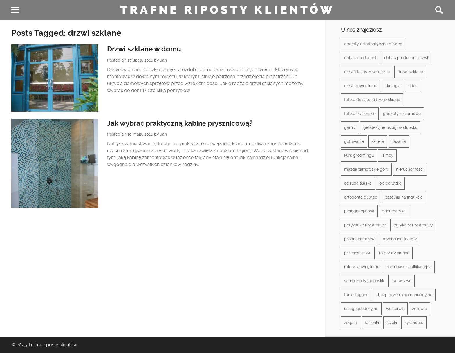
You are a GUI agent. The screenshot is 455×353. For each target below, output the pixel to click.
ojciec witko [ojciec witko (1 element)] (390, 183)
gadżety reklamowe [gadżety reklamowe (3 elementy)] (402, 113)
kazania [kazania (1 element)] (399, 141)
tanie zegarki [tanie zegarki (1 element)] (356, 294)
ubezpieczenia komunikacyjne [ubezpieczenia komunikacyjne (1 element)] (404, 294)
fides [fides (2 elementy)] (412, 85)
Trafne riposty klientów (227, 10)
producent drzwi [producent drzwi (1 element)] (359, 239)
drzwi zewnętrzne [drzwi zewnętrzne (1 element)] (360, 85)
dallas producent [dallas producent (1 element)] (360, 57)
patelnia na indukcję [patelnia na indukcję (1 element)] (404, 197)
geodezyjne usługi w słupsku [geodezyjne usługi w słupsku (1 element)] (390, 127)
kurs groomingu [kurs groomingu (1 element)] (359, 155)
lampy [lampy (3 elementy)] (387, 155)
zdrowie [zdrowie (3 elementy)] (419, 308)
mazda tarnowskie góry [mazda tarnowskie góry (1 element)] (366, 169)
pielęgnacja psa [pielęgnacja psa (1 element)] (359, 211)
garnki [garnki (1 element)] (350, 127)
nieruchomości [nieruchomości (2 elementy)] (410, 169)
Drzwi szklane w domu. (145, 49)
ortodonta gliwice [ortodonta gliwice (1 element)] (360, 197)
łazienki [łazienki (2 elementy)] (372, 322)
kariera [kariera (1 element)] (377, 141)
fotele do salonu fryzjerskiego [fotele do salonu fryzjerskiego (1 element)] (372, 99)
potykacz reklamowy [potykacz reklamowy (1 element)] (413, 225)
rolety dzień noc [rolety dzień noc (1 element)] (394, 253)
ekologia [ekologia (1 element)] (393, 85)
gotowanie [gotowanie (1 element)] (354, 141)
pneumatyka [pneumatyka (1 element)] (394, 211)
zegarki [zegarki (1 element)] (351, 322)
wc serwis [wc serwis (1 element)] (395, 308)
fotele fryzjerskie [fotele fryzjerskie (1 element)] (359, 113)
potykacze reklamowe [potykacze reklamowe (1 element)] (365, 225)
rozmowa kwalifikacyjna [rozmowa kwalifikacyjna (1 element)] (409, 266)
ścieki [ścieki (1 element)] (392, 322)
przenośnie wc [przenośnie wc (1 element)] (357, 253)
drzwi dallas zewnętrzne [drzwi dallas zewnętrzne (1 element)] (367, 71)
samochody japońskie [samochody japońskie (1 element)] (364, 280)
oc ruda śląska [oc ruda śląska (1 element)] (358, 183)
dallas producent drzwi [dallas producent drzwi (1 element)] (406, 57)
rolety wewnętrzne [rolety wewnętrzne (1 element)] (361, 266)
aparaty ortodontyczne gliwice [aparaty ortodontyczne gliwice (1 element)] (373, 44)
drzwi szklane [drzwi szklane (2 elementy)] (410, 71)
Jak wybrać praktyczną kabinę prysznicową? (180, 123)
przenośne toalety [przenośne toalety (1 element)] (400, 239)
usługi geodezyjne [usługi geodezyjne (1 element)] (361, 308)
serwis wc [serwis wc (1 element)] (402, 280)
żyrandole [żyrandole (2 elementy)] (414, 322)
